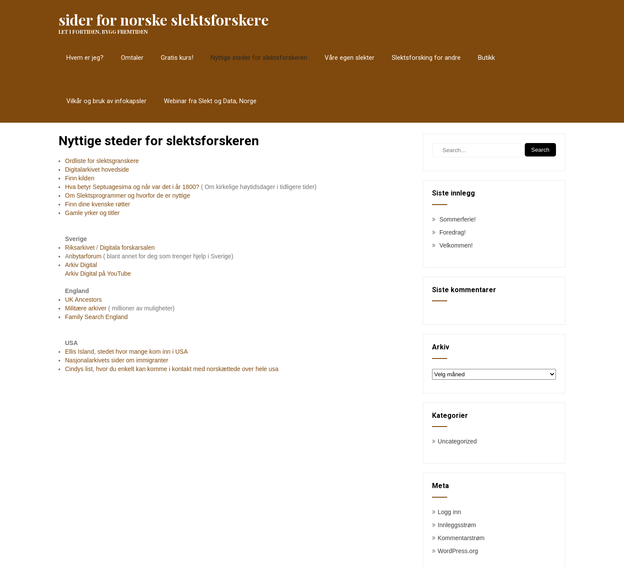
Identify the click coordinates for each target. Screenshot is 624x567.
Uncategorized (457, 441)
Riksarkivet (79, 247)
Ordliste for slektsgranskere (102, 160)
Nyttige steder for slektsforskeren (259, 58)
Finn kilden (79, 178)
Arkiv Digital (81, 264)
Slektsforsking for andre (426, 58)
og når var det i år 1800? (166, 186)
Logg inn (449, 511)
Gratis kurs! (177, 58)
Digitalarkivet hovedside (97, 169)
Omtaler (132, 58)
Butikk (486, 58)
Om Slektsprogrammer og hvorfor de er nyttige (127, 195)
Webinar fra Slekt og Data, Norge (210, 101)
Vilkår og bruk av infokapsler (106, 101)
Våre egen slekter (349, 58)
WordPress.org (458, 550)
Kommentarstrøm (461, 537)
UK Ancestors (83, 299)
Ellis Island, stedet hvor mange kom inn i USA (126, 351)
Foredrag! (452, 232)
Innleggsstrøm (457, 524)
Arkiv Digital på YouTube (98, 273)
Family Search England (96, 316)
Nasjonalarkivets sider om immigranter (116, 360)
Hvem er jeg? (85, 58)
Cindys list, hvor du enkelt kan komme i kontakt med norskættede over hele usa (172, 368)
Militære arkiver (86, 308)
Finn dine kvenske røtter (97, 204)
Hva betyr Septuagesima (99, 186)
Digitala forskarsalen (127, 247)
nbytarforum (85, 256)
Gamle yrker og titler (92, 212)
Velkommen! (456, 245)
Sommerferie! (457, 219)
